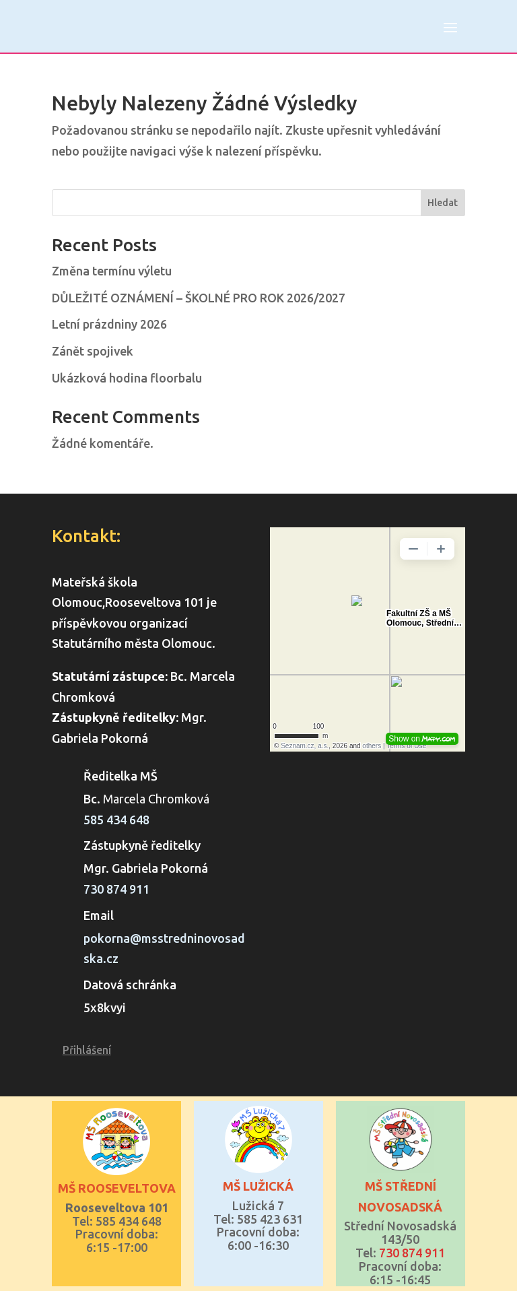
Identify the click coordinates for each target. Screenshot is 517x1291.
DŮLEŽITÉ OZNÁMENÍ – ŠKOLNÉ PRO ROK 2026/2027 (198, 297)
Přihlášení (87, 1050)
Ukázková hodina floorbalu (127, 378)
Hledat (442, 202)
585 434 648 (116, 819)
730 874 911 (116, 889)
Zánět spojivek (92, 351)
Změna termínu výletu (112, 270)
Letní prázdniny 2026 (109, 324)
